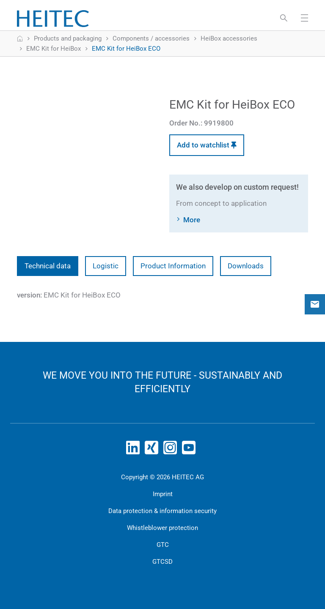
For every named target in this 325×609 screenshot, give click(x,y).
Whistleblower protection (162, 528)
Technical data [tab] (48, 266)
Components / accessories (151, 38)
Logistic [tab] (105, 266)
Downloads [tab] (246, 266)
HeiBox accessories (229, 38)
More (191, 220)
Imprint (163, 494)
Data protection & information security (162, 511)
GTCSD (162, 561)
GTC (163, 545)
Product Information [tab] (173, 266)
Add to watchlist (207, 145)
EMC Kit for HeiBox (53, 48)
